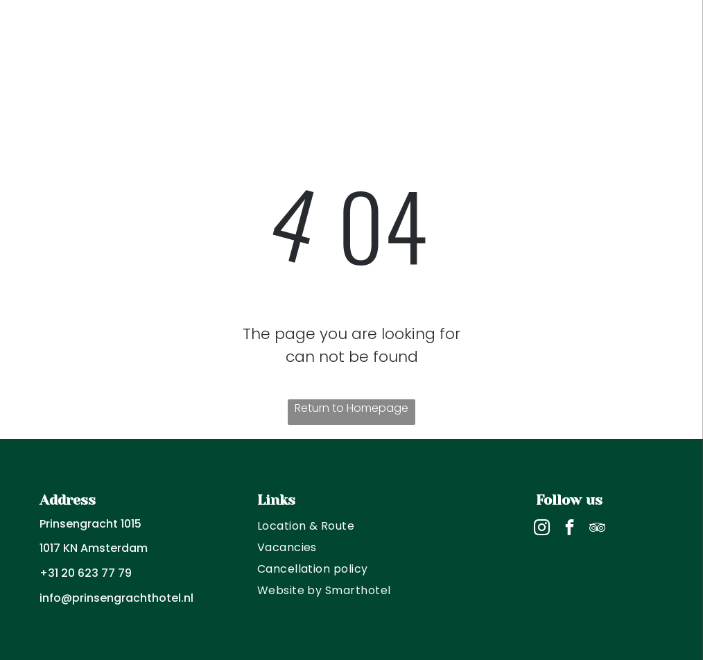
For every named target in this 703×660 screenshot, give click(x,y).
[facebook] (569, 529)
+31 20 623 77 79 (86, 573)
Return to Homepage (351, 408)
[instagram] (542, 529)
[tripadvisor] (597, 529)
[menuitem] (351, 526)
